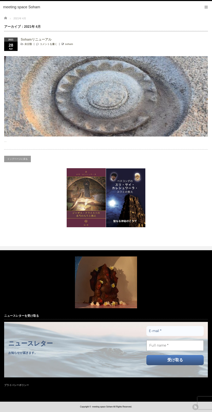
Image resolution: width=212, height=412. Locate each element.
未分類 (28, 44)
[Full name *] (175, 345)
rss (195, 407)
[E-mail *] (175, 331)
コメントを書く (48, 44)
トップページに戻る (17, 159)
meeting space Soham (102, 407)
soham (69, 44)
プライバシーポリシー (16, 385)
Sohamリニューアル (36, 39)
